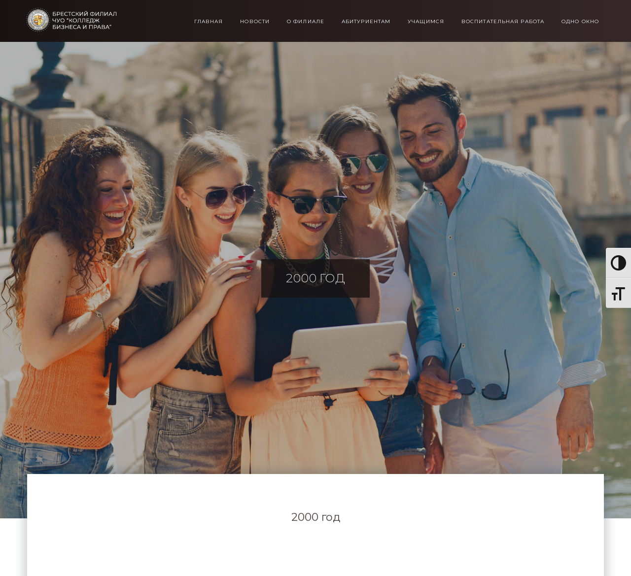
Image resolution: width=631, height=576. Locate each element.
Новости (255, 22)
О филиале (305, 22)
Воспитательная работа (502, 22)
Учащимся (426, 22)
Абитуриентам (366, 22)
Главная (208, 22)
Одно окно (580, 22)
